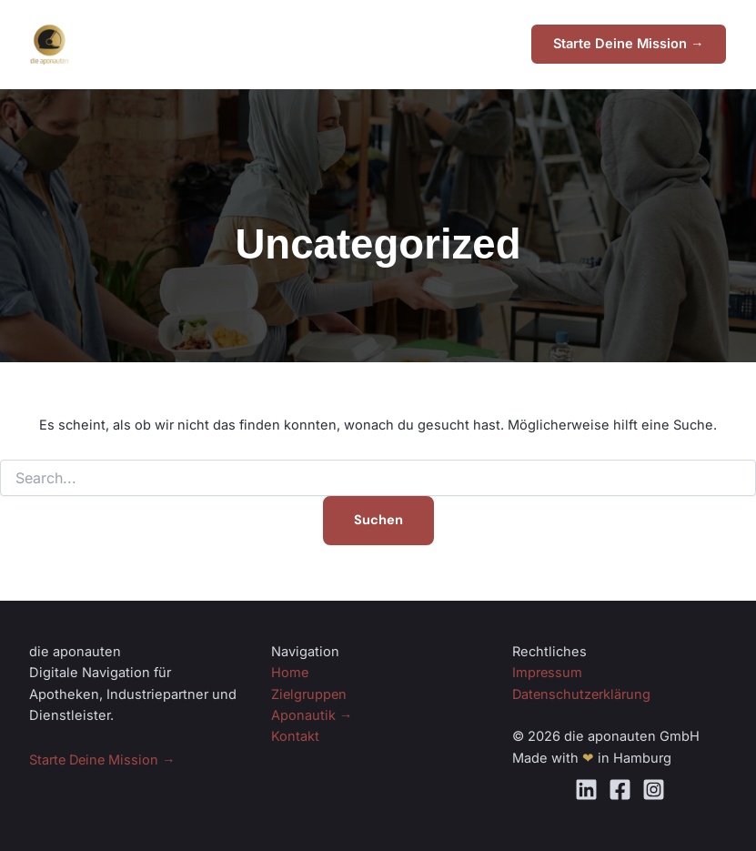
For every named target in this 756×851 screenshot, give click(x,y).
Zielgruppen (309, 694)
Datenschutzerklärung (582, 694)
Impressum (547, 673)
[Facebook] (620, 789)
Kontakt (295, 737)
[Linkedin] (586, 789)
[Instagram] (653, 789)
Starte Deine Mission (104, 760)
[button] (628, 46)
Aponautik (312, 715)
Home (290, 673)
